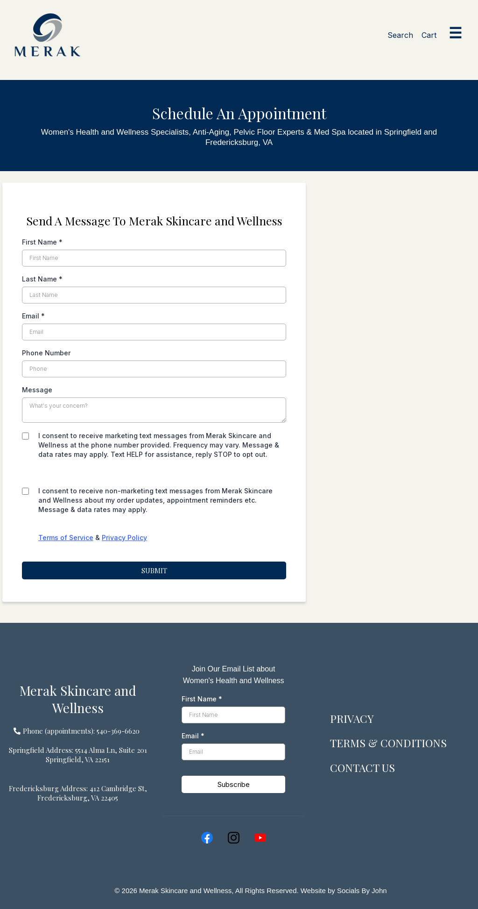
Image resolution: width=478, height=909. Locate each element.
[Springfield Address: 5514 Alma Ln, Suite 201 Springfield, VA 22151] (77, 755)
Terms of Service (65, 537)
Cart (429, 35)
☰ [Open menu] (455, 33)
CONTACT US (365, 767)
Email (33, 316)
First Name (42, 242)
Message (37, 390)
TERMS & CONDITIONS (392, 742)
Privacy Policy (124, 537)
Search (400, 35)
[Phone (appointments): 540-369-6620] (78, 731)
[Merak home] (48, 35)
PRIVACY (353, 718)
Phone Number (46, 353)
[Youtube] (260, 837)
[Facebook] (207, 837)
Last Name (42, 279)
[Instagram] (233, 837)
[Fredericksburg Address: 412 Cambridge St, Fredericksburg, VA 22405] (77, 793)
